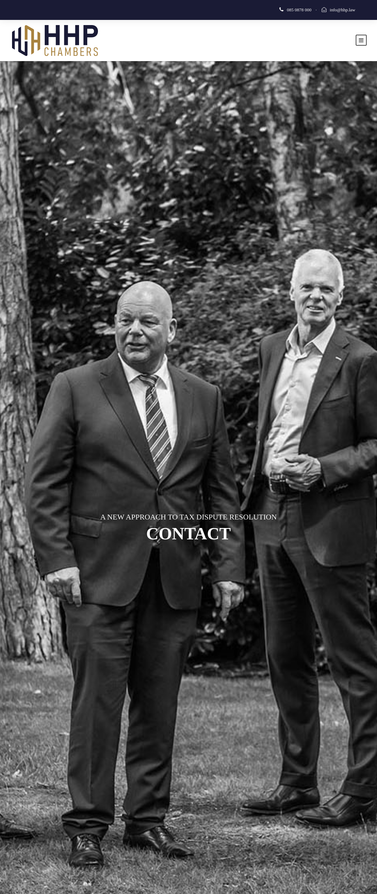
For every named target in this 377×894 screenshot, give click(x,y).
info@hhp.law (342, 9)
